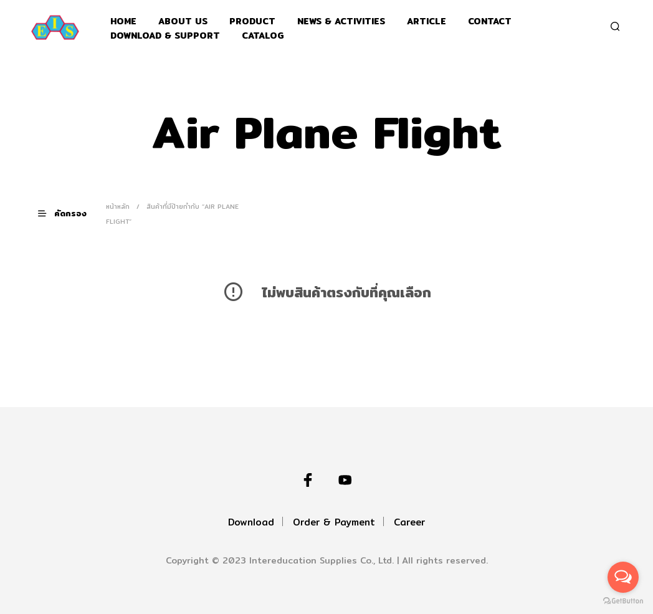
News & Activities (341, 21)
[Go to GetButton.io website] (623, 601)
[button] (69, 213)
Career (409, 522)
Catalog (263, 35)
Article (426, 21)
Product (252, 21)
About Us (182, 21)
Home (123, 21)
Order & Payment (334, 522)
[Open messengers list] (623, 577)
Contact (490, 21)
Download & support (165, 35)
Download (251, 522)
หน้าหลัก (118, 206)
